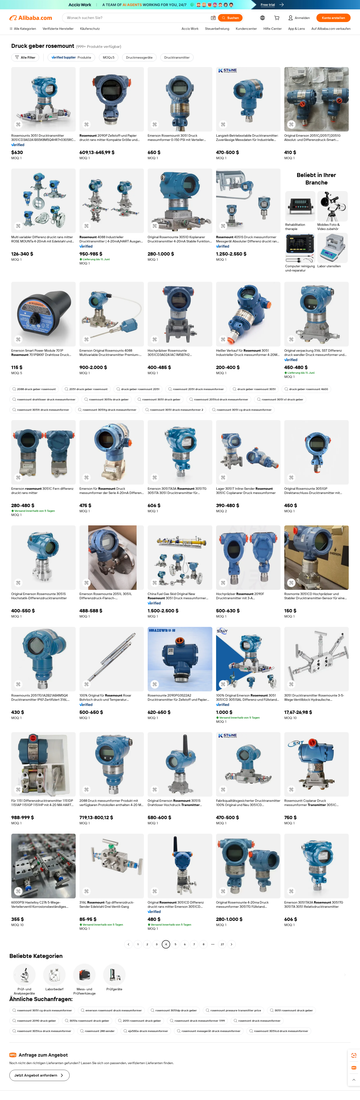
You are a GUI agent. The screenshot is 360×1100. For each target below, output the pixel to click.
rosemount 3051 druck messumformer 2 (174, 410)
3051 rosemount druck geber (291, 1010)
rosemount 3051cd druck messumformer (278, 1031)
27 (222, 944)
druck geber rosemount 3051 (254, 389)
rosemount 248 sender (97, 1031)
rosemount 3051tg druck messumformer (107, 410)
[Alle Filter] (25, 57)
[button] (213, 18)
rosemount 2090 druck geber (34, 1021)
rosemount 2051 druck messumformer (196, 389)
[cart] (277, 18)
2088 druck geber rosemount (34, 389)
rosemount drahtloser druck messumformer (43, 399)
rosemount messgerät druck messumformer (208, 1031)
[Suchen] (230, 18)
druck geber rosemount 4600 (306, 389)
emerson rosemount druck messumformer (111, 1010)
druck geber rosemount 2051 (137, 389)
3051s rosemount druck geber (87, 1021)
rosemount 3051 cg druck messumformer (242, 410)
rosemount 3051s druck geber (106, 399)
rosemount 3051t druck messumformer (40, 410)
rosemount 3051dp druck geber (174, 1010)
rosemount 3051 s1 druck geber (280, 399)
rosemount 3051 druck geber (159, 399)
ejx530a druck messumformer (146, 1031)
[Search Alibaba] (137, 17)
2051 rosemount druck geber (139, 1021)
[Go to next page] (231, 944)
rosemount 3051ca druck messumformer (41, 1031)
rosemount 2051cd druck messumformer (218, 399)
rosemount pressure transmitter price (233, 1010)
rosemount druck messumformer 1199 (197, 1021)
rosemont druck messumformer (257, 1021)
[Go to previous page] (128, 944)
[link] (354, 1055)
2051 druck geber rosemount (86, 389)
